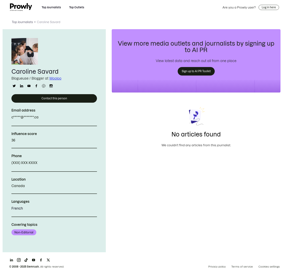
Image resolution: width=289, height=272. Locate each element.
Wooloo (55, 78)
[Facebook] (41, 260)
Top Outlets (76, 7)
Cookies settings (269, 266)
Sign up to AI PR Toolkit (196, 71)
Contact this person (54, 98)
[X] (48, 260)
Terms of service (242, 266)
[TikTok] (26, 260)
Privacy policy (217, 266)
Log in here (269, 7)
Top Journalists (51, 7)
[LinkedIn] (11, 260)
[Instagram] (19, 260)
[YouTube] (33, 260)
